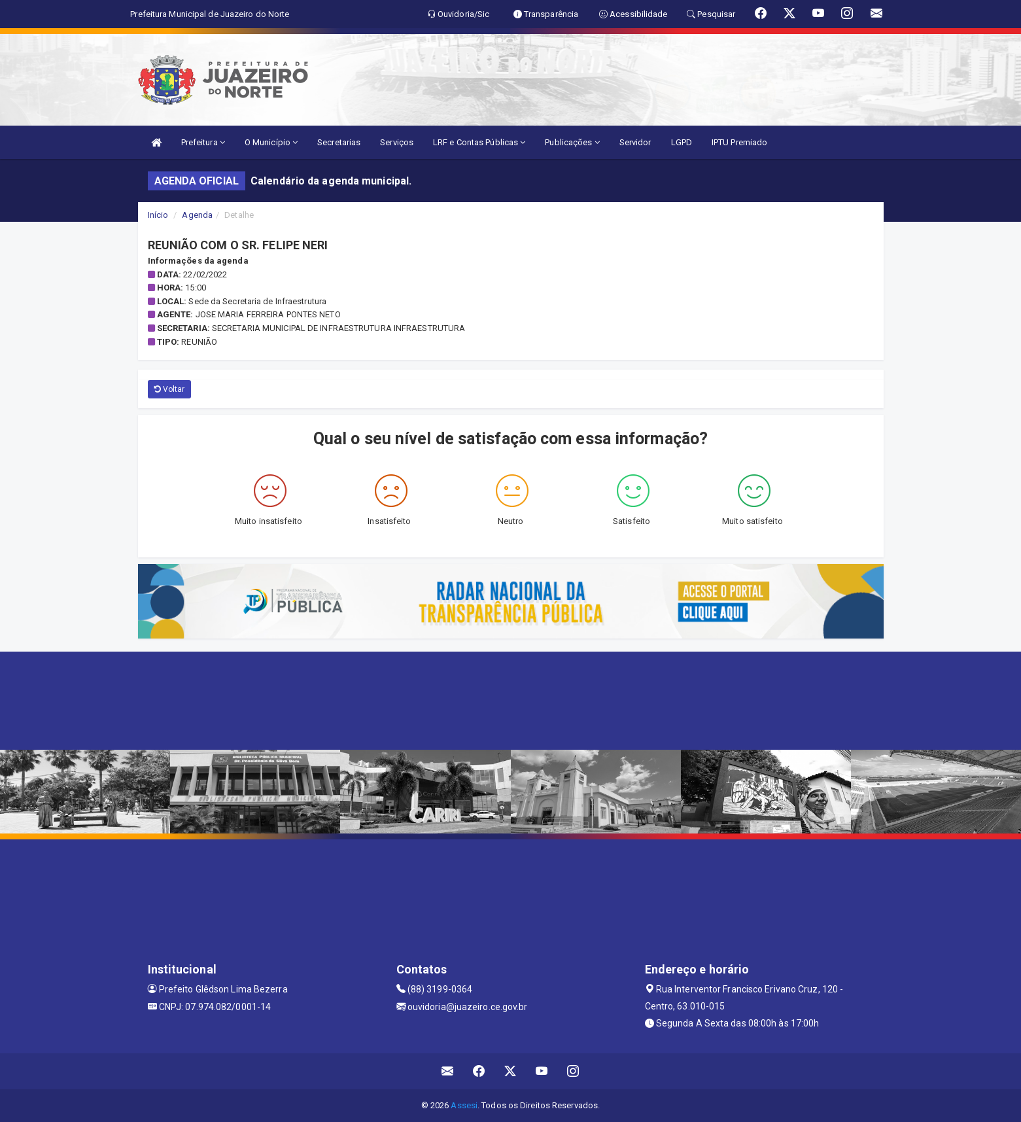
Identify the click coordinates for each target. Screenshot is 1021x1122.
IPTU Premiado (739, 142)
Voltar (169, 389)
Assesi (464, 1105)
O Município (271, 142)
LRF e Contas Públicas (479, 142)
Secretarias (338, 142)
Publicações (572, 142)
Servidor (635, 142)
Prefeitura (203, 142)
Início (158, 215)
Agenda (197, 215)
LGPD (681, 142)
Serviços (396, 142)
